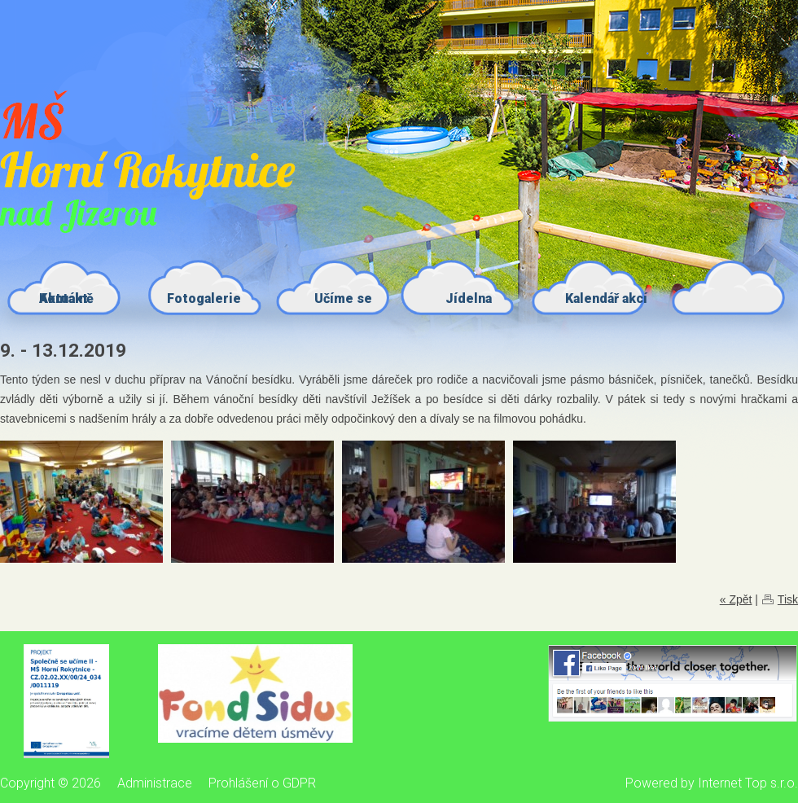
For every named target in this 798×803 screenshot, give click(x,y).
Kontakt (63, 298)
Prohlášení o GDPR (262, 783)
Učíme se (343, 298)
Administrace (154, 783)
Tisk (788, 599)
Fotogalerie (204, 298)
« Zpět (736, 599)
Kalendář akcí (606, 298)
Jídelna (468, 298)
